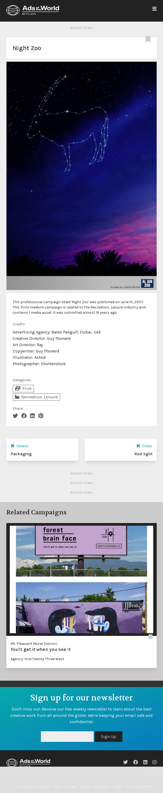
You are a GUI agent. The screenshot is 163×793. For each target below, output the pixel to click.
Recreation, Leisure (36, 396)
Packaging (21, 453)
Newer (19, 445)
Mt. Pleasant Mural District (34, 643)
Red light (143, 453)
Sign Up (108, 736)
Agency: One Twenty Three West (37, 659)
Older (144, 445)
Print (23, 388)
